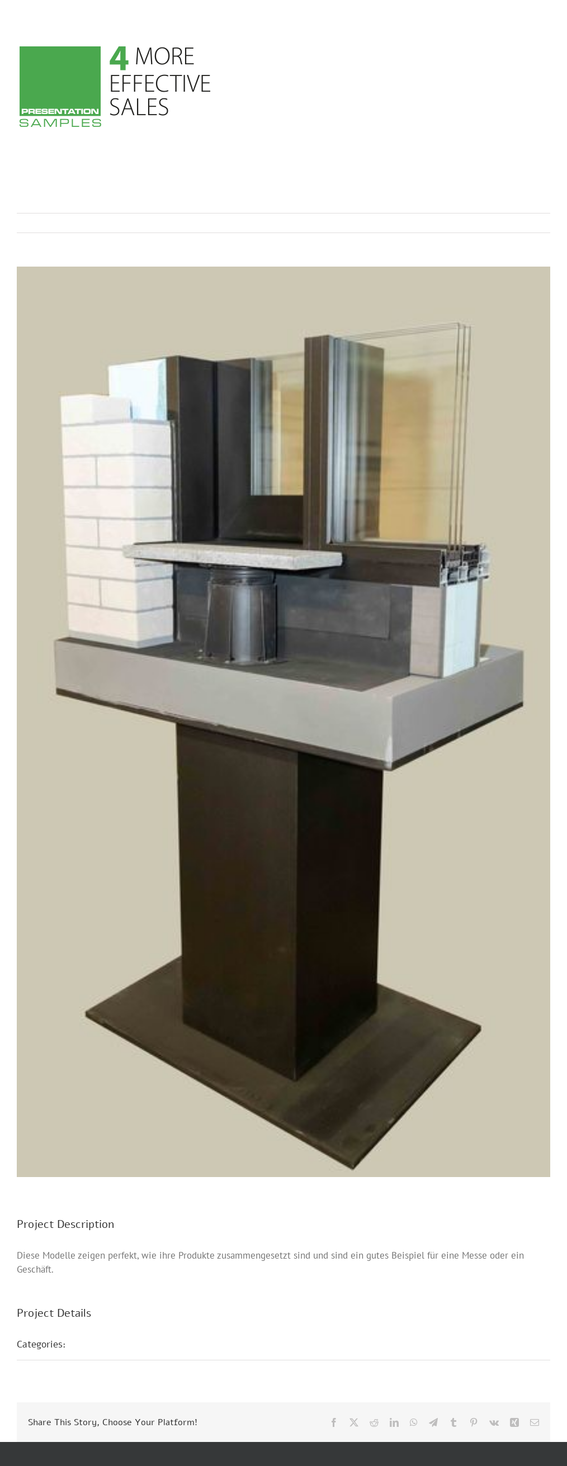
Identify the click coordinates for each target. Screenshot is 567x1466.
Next (531, 223)
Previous (492, 223)
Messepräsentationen (124, 1344)
